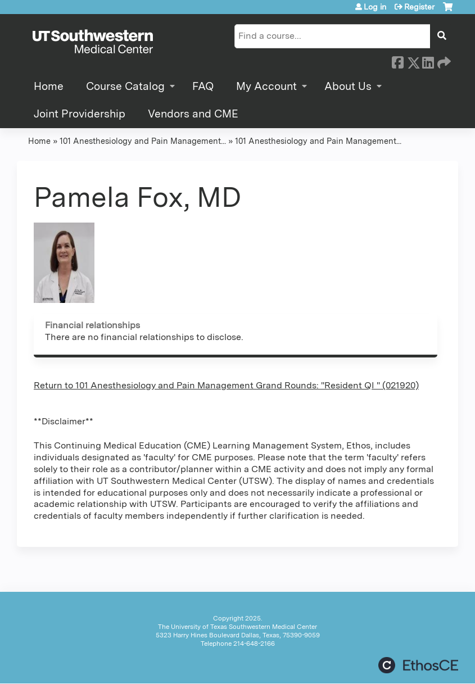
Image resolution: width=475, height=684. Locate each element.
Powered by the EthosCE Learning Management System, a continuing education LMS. (418, 665)
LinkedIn (427, 60)
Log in (375, 7)
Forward (443, 60)
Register (419, 7)
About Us (348, 86)
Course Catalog (125, 86)
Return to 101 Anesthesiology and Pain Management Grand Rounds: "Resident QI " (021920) (226, 385)
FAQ (203, 86)
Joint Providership (79, 113)
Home (49, 86)
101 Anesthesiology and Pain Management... (143, 141)
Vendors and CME (193, 113)
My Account (266, 86)
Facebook (397, 60)
